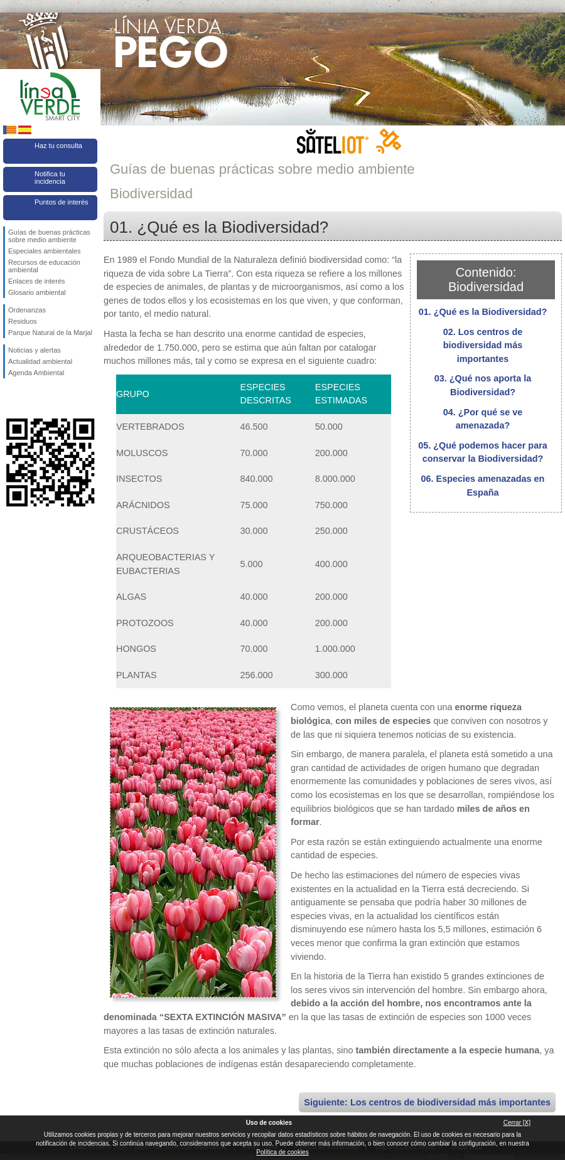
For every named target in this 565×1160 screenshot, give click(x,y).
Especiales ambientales (44, 251)
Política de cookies (282, 1152)
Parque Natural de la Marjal (50, 332)
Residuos (22, 321)
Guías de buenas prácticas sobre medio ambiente (49, 235)
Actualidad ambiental (40, 361)
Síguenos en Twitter (31, 398)
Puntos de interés (62, 202)
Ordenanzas (27, 310)
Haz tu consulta (58, 145)
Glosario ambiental (37, 292)
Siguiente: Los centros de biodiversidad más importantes (427, 1102)
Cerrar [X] (516, 1122)
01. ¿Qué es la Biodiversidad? (483, 312)
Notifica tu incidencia (50, 177)
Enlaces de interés (36, 281)
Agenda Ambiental (36, 372)
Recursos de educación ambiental (44, 266)
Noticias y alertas (34, 350)
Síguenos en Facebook (10, 398)
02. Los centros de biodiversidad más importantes (482, 345)
